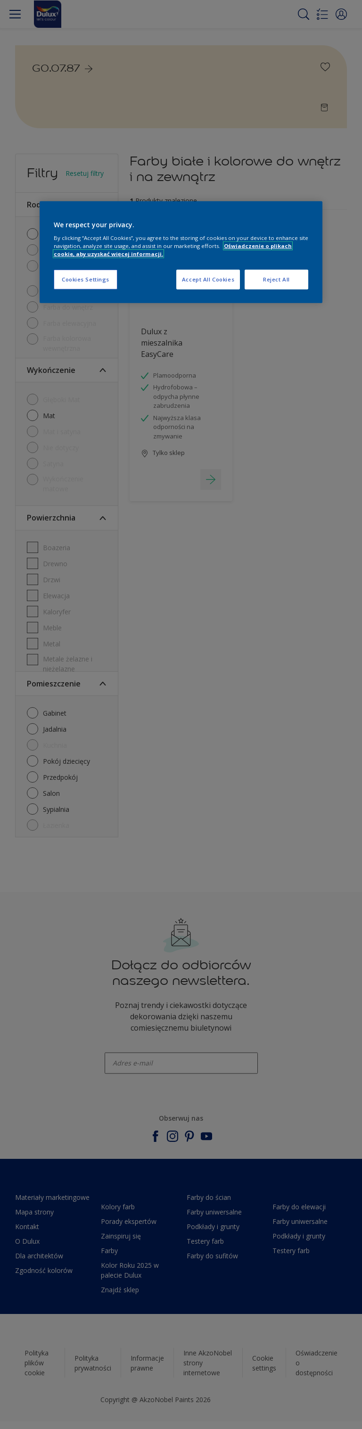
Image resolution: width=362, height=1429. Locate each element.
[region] (181, 252)
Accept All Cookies (208, 279)
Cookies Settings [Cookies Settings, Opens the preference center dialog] (85, 279)
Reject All (276, 279)
